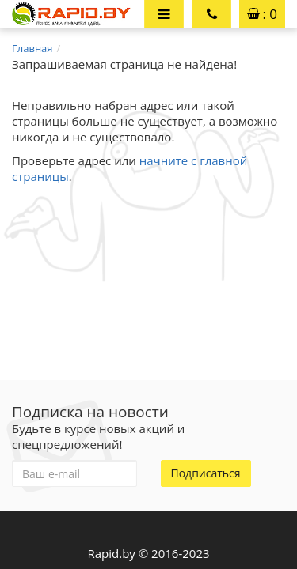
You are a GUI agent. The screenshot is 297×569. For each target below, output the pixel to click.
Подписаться (206, 472)
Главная (32, 48)
